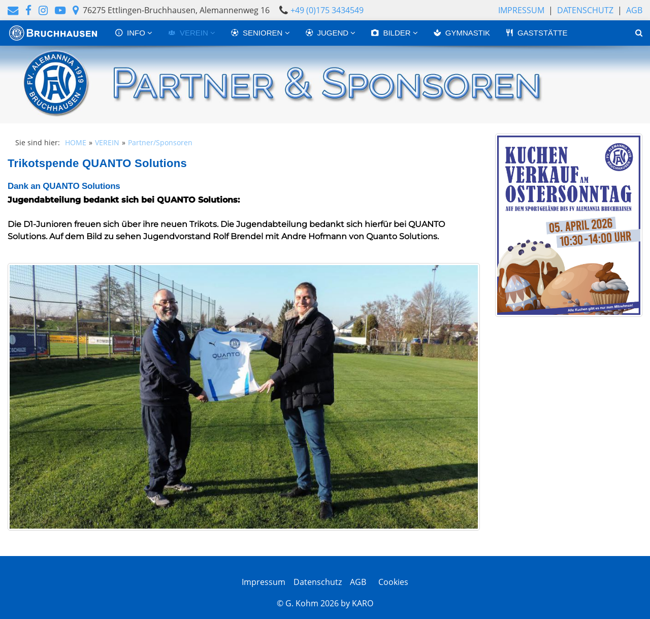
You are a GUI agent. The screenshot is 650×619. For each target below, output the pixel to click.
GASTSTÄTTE (536, 32)
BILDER (391, 32)
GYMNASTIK (461, 32)
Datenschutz (585, 10)
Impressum (521, 10)
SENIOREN (258, 32)
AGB (634, 10)
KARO (362, 603)
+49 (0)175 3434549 (327, 10)
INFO (131, 32)
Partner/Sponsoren (160, 142)
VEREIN (189, 32)
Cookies (391, 582)
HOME (75, 142)
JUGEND (328, 32)
